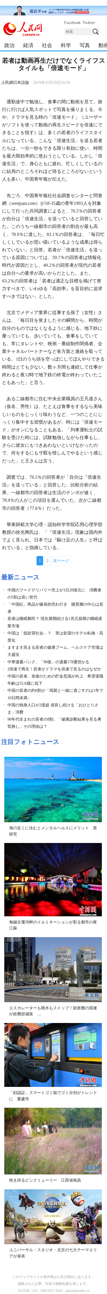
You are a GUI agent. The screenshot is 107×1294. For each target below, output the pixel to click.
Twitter (89, 23)
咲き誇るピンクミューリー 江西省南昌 (45, 1180)
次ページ (61, 561)
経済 (28, 45)
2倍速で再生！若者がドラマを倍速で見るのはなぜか (54, 669)
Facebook (72, 23)
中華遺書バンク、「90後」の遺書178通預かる (48, 662)
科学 (66, 45)
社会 (47, 45)
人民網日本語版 (15, 82)
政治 (9, 45)
